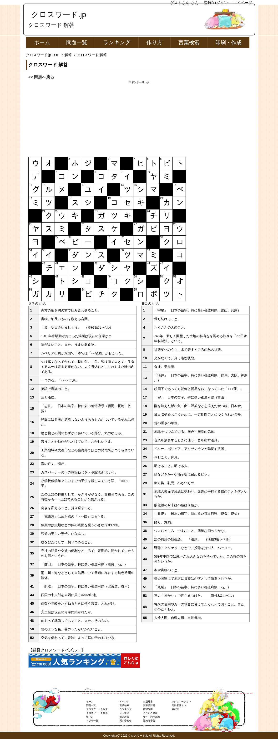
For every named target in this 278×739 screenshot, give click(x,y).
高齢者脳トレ (179, 705)
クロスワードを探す (97, 709)
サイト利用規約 (151, 716)
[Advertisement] (139, 117)
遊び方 (175, 709)
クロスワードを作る (97, 713)
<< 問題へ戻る (41, 77)
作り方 (154, 42)
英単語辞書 (149, 705)
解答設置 (124, 716)
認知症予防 (149, 720)
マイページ (242, 3)
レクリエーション (181, 701)
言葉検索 (188, 42)
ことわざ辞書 (150, 713)
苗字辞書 (148, 709)
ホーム (42, 42)
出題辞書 (148, 701)
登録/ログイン (216, 3)
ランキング (117, 42)
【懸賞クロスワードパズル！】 (56, 650)
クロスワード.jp (58, 14)
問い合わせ (125, 720)
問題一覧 (76, 42)
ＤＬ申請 (124, 713)
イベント (124, 701)
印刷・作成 (228, 42)
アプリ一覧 (92, 720)
